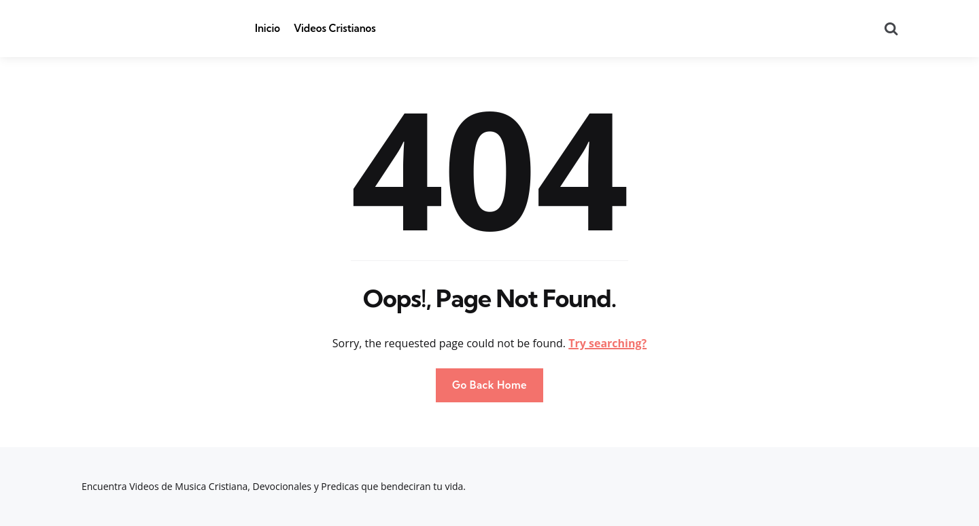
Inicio (267, 28)
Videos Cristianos (335, 28)
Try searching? (607, 343)
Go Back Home (489, 385)
